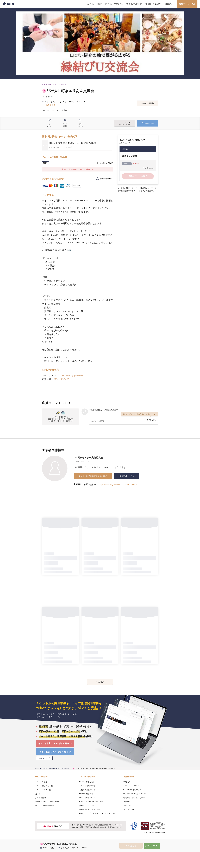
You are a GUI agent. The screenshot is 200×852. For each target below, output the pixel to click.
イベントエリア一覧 (43, 790)
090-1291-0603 (61, 379)
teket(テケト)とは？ (87, 782)
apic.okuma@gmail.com (71, 375)
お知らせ (126, 805)
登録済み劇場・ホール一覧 (90, 809)
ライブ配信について (87, 797)
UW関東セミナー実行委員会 (88, 457)
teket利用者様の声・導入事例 (91, 801)
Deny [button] (150, 839)
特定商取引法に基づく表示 (134, 797)
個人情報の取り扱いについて (135, 793)
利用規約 (126, 782)
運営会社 (126, 801)
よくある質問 (40, 797)
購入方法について (106, 179)
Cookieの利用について (132, 790)
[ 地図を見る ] (51, 105)
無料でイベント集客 (187, 4)
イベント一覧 (64, 769)
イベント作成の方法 (87, 786)
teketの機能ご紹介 (86, 793)
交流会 (64, 84)
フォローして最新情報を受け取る (92, 476)
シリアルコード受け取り (45, 805)
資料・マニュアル (86, 805)
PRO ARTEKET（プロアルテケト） (49, 801)
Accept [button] (163, 839)
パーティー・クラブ (50, 84)
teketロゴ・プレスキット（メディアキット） (97, 813)
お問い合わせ (128, 809)
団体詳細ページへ (127, 476)
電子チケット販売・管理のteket (46, 769)
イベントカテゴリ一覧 (44, 786)
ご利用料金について (87, 790)
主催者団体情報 (147, 103)
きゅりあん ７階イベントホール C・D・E (78, 848)
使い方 (37, 793)
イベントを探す (41, 782)
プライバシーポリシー (132, 786)
